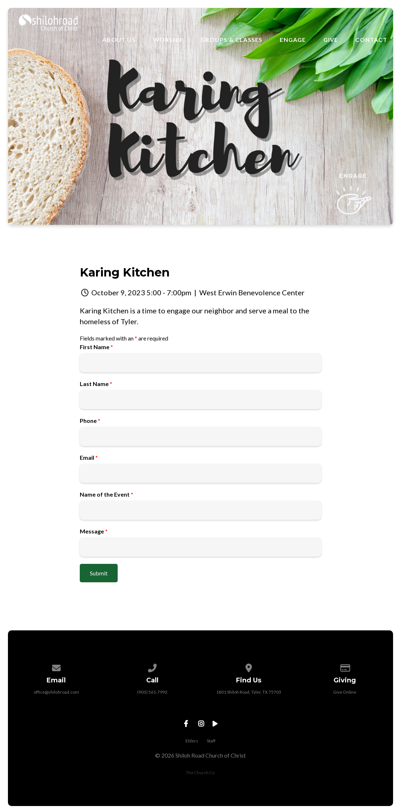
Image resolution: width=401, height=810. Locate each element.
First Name (96, 346)
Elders (192, 740)
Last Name (96, 383)
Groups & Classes (231, 40)
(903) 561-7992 (152, 692)
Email (89, 457)
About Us (119, 40)
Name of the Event (106, 494)
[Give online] (345, 666)
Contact (371, 40)
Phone (90, 420)
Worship (168, 40)
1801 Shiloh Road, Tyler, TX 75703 (248, 692)
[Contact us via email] (56, 666)
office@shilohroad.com (56, 692)
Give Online (344, 692)
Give (330, 40)
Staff (211, 740)
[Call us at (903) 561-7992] (152, 666)
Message (94, 531)
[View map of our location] (249, 666)
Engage (293, 40)
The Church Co (200, 772)
